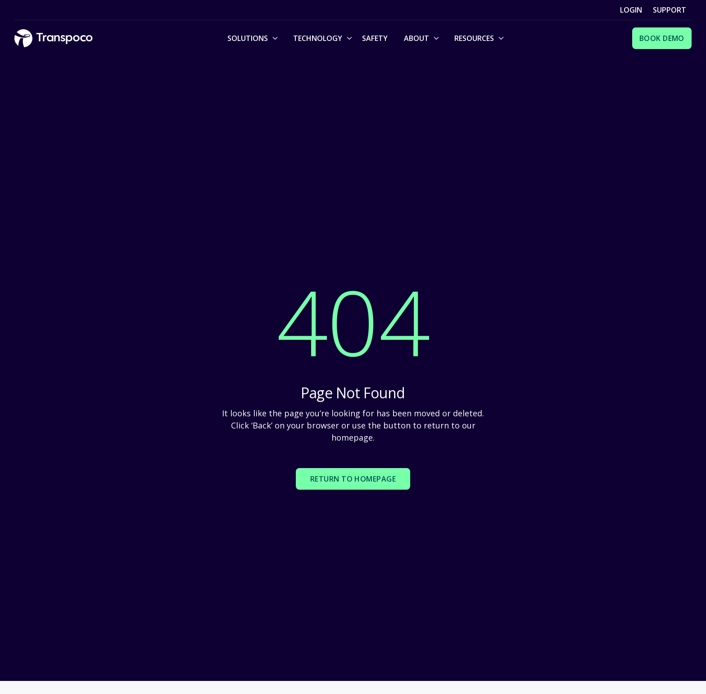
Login (631, 10)
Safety (375, 38)
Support (669, 10)
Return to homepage (353, 479)
